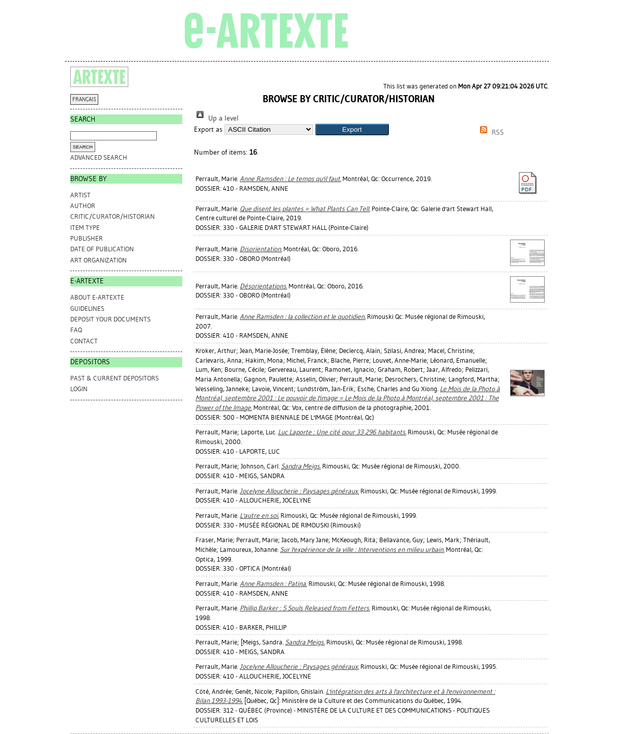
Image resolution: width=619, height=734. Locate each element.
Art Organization (98, 260)
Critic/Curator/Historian (112, 216)
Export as (208, 129)
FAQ (76, 330)
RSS (490, 132)
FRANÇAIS (84, 99)
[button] (352, 129)
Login (79, 389)
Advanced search (98, 157)
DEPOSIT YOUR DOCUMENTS (110, 319)
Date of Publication (102, 249)
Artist (80, 195)
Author (82, 206)
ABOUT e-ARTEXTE (97, 297)
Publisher (86, 238)
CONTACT (84, 341)
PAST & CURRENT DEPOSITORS (114, 378)
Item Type (85, 227)
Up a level (216, 118)
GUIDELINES (87, 308)
